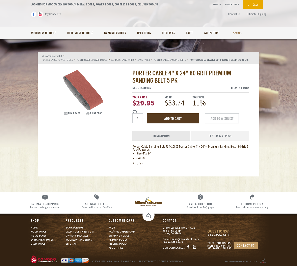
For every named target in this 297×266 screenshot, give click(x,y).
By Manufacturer (115, 33)
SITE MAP (71, 243)
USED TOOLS (38, 243)
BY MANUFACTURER (42, 239)
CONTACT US (246, 246)
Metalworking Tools (80, 33)
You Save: (198, 97)
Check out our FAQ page (200, 205)
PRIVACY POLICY (147, 261)
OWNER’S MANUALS (77, 235)
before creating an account (45, 205)
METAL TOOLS (39, 235)
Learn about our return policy (252, 205)
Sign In (217, 4)
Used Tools (144, 33)
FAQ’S (112, 227)
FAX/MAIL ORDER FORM (122, 231)
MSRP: (168, 97)
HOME (34, 227)
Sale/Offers (211, 33)
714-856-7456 (218, 235)
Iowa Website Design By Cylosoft (241, 261)
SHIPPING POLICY (119, 235)
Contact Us (234, 14)
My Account (232, 4)
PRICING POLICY (118, 243)
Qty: (135, 111)
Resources (168, 33)
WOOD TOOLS (38, 231)
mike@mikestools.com (185, 239)
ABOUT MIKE (116, 247)
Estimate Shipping (256, 14)
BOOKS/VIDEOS (74, 227)
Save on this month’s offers (97, 205)
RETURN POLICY (118, 239)
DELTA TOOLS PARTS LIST (80, 231)
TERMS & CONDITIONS (171, 261)
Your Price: (140, 97)
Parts (189, 33)
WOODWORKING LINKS (79, 239)
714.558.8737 (175, 241)
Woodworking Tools (43, 33)
